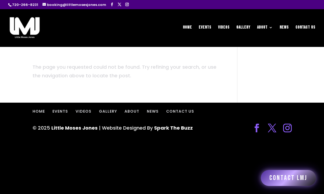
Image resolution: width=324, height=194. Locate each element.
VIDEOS (224, 28)
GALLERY (243, 28)
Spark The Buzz (173, 127)
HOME (187, 28)
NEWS (284, 28)
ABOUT (262, 28)
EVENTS (205, 28)
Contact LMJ (288, 178)
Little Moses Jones (74, 127)
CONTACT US (305, 28)
